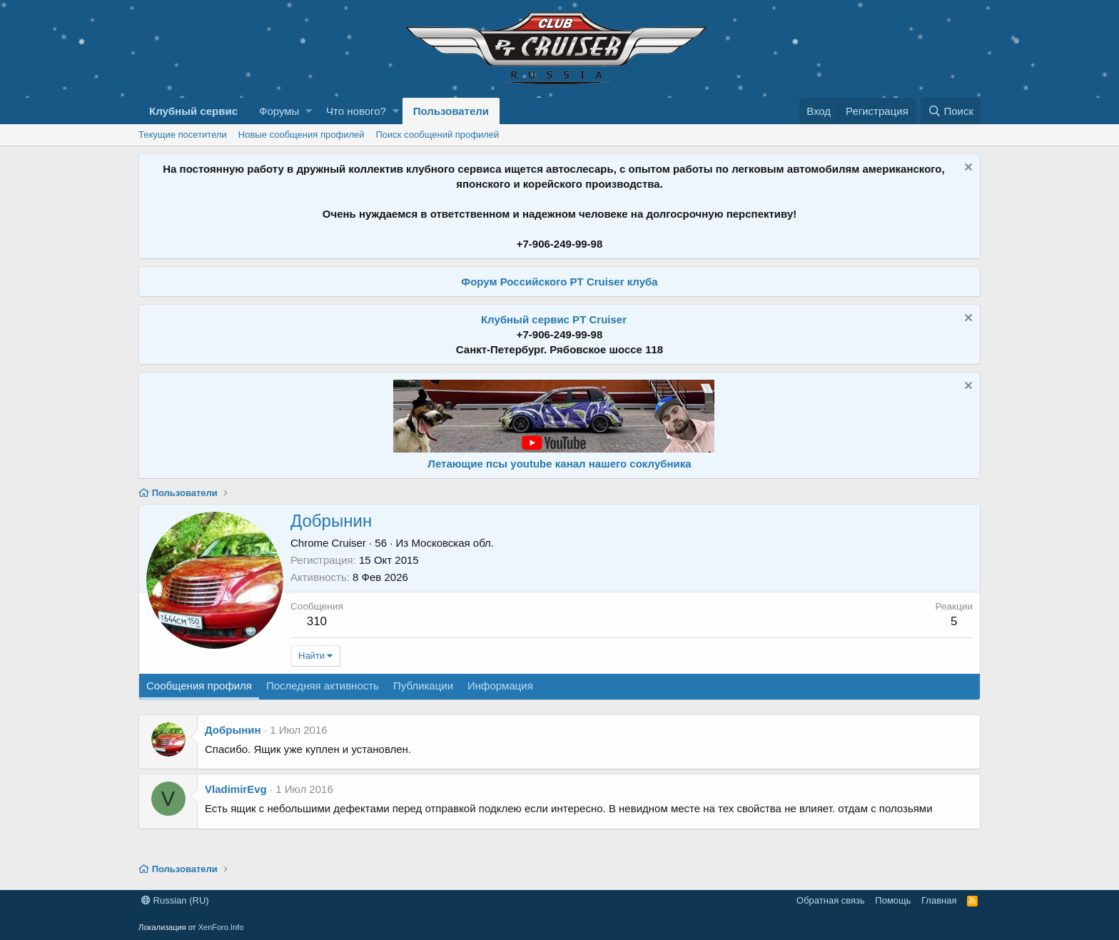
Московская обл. (452, 543)
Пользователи (451, 111)
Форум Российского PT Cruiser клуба (559, 282)
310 (317, 621)
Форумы (279, 111)
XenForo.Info (221, 927)
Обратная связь (830, 900)
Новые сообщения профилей (301, 134)
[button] (308, 111)
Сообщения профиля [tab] (199, 685)
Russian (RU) (175, 900)
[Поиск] (951, 111)
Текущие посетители (182, 134)
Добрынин (233, 730)
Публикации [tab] (423, 685)
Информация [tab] (500, 685)
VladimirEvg (236, 789)
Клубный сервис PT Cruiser (554, 319)
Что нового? (356, 111)
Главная (938, 900)
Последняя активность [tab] (322, 685)
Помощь (893, 900)
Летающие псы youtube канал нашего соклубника (559, 464)
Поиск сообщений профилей (437, 134)
